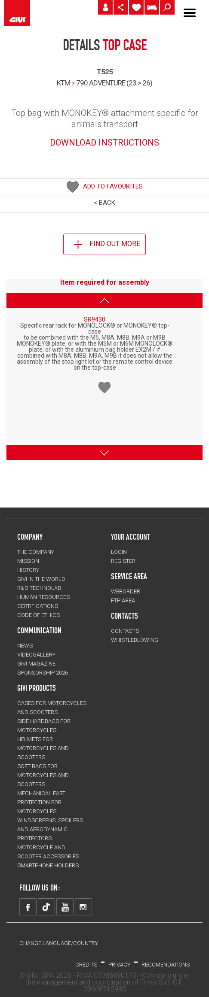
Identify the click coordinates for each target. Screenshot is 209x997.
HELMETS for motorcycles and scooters (43, 748)
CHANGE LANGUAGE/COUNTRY (58, 943)
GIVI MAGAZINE (36, 663)
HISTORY (28, 570)
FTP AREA (123, 600)
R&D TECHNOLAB (39, 588)
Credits (86, 964)
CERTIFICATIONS (37, 606)
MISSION (28, 561)
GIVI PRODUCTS (36, 688)
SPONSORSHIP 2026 (42, 672)
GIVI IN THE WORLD (41, 579)
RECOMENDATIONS (165, 964)
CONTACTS (125, 631)
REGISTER (123, 561)
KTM (63, 83)
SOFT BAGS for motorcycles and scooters (43, 775)
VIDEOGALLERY (36, 654)
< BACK (104, 203)
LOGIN (119, 552)
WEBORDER (125, 591)
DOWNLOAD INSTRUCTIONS (104, 142)
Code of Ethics (38, 615)
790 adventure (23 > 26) (114, 83)
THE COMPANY (35, 552)
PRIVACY (119, 964)
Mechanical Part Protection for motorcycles (41, 802)
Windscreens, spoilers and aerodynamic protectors (50, 829)
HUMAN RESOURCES (43, 597)
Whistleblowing (134, 640)
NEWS (25, 645)
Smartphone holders (48, 865)
